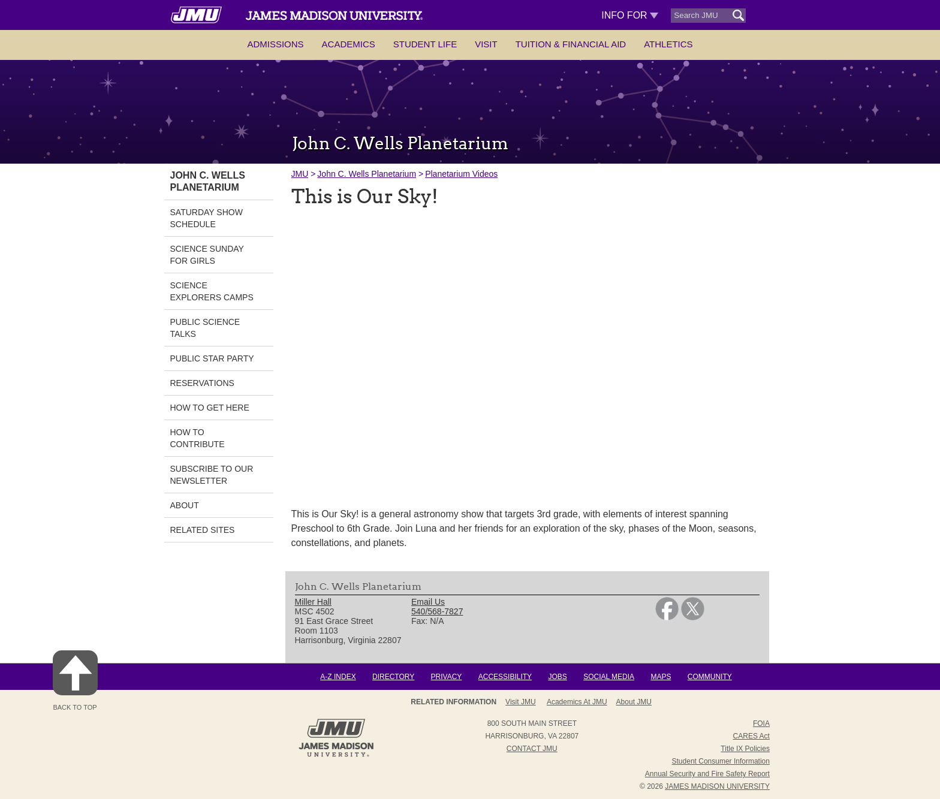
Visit (486, 44)
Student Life (425, 44)
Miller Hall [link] (313, 602)
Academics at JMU (577, 702)
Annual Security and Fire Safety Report (707, 774)
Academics (348, 44)
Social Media (608, 677)
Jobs (557, 677)
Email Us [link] (428, 602)
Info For (629, 15)
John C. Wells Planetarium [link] (207, 181)
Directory (393, 677)
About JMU (634, 702)
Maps (660, 677)
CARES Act (751, 736)
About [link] (184, 505)
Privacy (446, 677)
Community (710, 677)
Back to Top (75, 680)
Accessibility (505, 677)
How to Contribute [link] (197, 438)
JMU (300, 174)
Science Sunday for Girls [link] (207, 255)
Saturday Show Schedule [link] (206, 218)
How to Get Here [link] (209, 407)
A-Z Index (337, 677)
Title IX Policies (745, 748)
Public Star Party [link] (212, 358)
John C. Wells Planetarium (366, 174)
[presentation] (527, 350)
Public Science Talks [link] (205, 328)
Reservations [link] (202, 383)
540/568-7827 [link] (437, 611)
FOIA (761, 723)
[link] (667, 617)
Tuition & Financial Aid (571, 44)
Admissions (275, 44)
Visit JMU (520, 702)
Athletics (668, 44)
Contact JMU (532, 748)
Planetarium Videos (461, 174)
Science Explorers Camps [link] (212, 291)
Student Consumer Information (721, 761)
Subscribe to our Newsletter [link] (212, 475)
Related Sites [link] (202, 530)
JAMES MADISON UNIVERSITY (717, 786)
